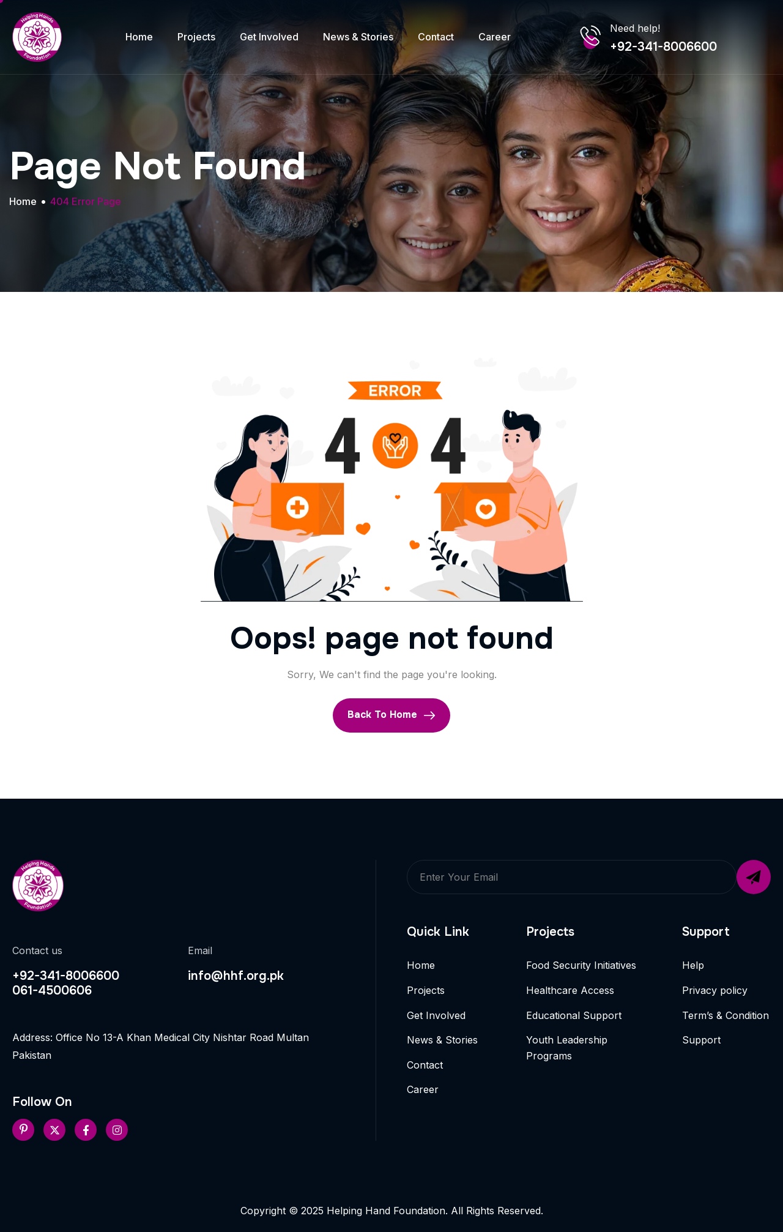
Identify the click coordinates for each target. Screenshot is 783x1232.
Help (693, 965)
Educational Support (574, 1015)
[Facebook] (86, 1130)
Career (494, 37)
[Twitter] (54, 1130)
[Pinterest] (23, 1130)
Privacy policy (715, 990)
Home (139, 37)
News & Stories (358, 37)
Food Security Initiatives (581, 965)
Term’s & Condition (725, 1015)
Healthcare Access (570, 990)
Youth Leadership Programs (566, 1048)
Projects (196, 37)
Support (701, 1040)
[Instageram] (117, 1130)
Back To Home (391, 715)
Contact (436, 37)
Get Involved (269, 37)
